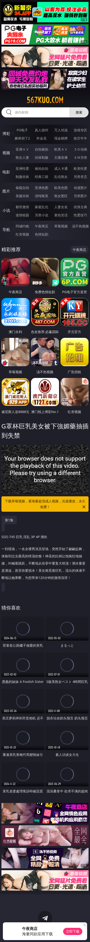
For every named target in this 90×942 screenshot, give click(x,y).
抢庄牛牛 (80, 138)
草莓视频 (61, 226)
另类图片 (80, 196)
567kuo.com (45, 100)
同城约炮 (22, 226)
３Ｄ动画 (80, 149)
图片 (6, 191)
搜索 (79, 112)
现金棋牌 (61, 138)
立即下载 (72, 931)
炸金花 (41, 138)
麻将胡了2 (22, 138)
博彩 (6, 133)
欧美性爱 (80, 168)
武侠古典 (80, 207)
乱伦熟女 (61, 176)
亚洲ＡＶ (22, 149)
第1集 (9, 520)
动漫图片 (80, 187)
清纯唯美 (41, 196)
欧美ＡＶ (61, 149)
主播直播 (61, 157)
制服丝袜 (22, 176)
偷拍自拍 (41, 168)
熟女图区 (61, 196)
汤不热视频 (80, 226)
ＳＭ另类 (80, 157)
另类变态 (80, 176)
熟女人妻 (22, 157)
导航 (6, 229)
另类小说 (41, 215)
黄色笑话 (61, 215)
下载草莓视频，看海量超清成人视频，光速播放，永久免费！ (45, 504)
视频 (6, 152)
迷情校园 (22, 215)
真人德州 (41, 130)
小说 (6, 210)
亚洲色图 (41, 187)
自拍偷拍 (41, 149)
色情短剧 (41, 234)
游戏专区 (80, 130)
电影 (6, 172)
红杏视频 (22, 234)
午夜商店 (41, 226)
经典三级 (41, 176)
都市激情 (22, 207)
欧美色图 (61, 187)
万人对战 (61, 130)
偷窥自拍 (22, 187)
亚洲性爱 (22, 168)
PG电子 (22, 130)
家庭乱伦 (41, 207)
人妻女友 (61, 207)
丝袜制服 (41, 157)
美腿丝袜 (22, 196)
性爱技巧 (80, 215)
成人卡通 (61, 168)
